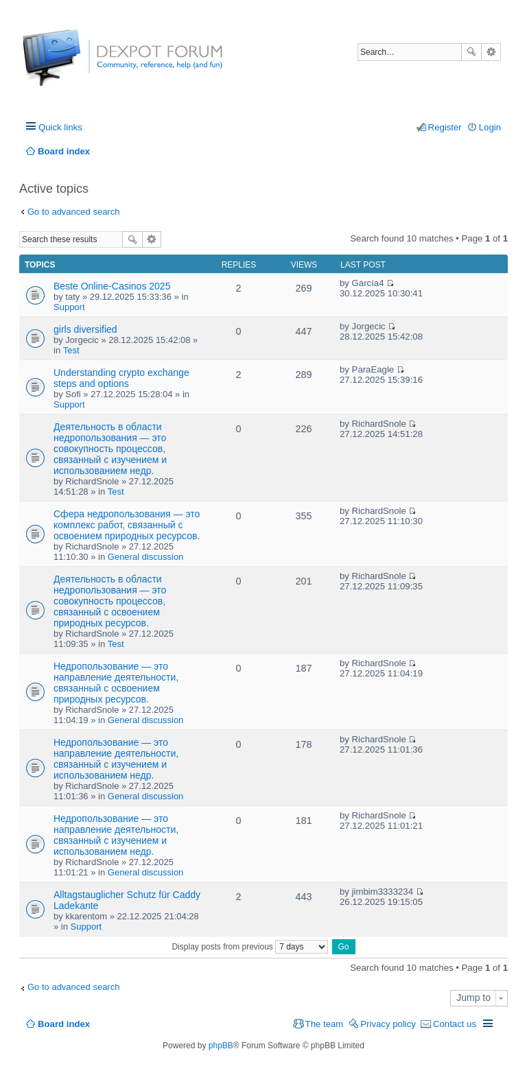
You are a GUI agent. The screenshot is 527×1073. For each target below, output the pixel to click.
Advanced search (491, 52)
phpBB (221, 1045)
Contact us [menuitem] (454, 1024)
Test (71, 350)
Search (471, 52)
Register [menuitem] (445, 127)
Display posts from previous (250, 947)
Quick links (60, 127)
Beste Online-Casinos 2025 (112, 286)
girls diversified (85, 329)
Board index (64, 1024)
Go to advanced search (73, 212)
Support (69, 307)
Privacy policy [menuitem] (388, 1024)
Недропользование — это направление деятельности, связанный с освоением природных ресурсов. (116, 683)
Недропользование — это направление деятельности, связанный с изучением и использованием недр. (116, 759)
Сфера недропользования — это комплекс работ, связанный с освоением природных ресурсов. (127, 524)
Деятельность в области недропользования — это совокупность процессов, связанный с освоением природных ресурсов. (110, 601)
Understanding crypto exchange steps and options (121, 378)
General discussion (146, 557)
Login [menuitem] (490, 127)
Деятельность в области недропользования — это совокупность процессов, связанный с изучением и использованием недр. (110, 448)
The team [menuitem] (324, 1024)
